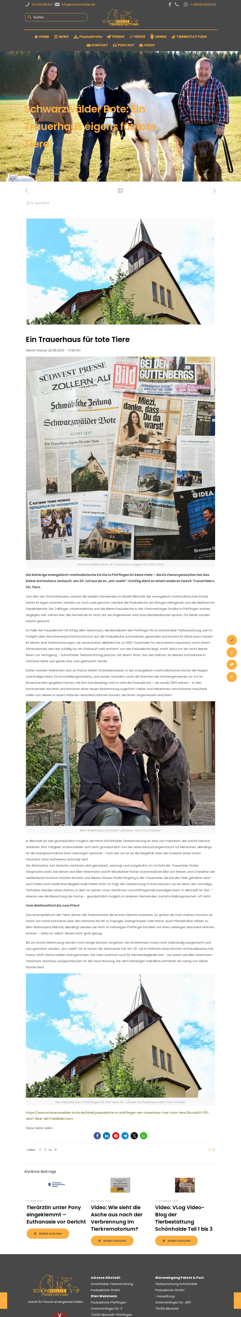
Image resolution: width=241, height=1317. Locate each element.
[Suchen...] (56, 17)
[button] (97, 1135)
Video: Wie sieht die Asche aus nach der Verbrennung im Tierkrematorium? (117, 1218)
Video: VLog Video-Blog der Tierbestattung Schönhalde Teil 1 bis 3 (184, 1218)
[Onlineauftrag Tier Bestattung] (232, 665)
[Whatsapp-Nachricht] (232, 652)
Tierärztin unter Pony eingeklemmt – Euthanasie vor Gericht (56, 1214)
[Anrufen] (232, 640)
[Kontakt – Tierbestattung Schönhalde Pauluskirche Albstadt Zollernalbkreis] (232, 677)
